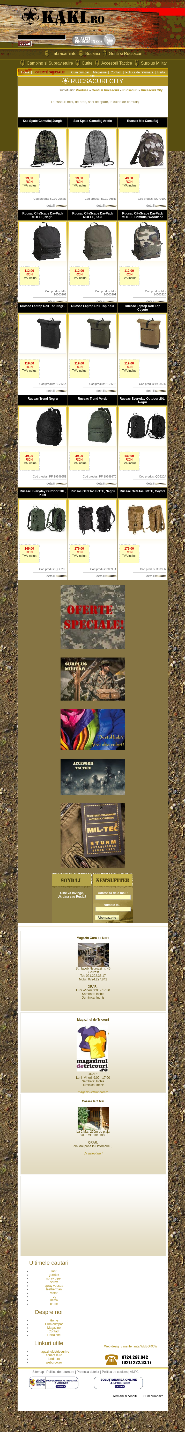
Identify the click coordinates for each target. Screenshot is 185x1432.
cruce (54, 1304)
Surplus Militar (154, 63)
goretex (54, 1275)
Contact (116, 72)
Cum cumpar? (153, 1396)
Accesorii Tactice (116, 63)
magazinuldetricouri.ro (54, 1351)
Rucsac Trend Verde (93, 398)
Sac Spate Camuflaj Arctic (92, 121)
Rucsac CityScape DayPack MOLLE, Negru (42, 215)
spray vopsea (54, 1286)
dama (54, 1300)
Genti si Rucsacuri (126, 53)
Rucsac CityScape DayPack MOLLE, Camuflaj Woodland (142, 215)
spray (54, 1282)
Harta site (54, 1335)
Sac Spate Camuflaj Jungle (42, 121)
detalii (56, 205)
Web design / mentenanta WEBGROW (131, 1346)
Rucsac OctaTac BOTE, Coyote (143, 491)
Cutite (87, 63)
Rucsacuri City (151, 90)
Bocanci (92, 53)
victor (54, 1293)
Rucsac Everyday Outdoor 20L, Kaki (42, 493)
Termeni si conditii (125, 1396)
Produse (82, 90)
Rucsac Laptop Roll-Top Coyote (142, 308)
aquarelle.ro (54, 1355)
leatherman (54, 1289)
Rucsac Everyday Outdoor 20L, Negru (142, 400)
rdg (54, 1296)
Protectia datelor (88, 1372)
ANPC (134, 1372)
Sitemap (38, 1372)
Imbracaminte (64, 53)
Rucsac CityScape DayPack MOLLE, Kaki (92, 215)
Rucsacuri (129, 90)
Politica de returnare (139, 72)
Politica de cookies (115, 1372)
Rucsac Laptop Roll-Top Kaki (92, 306)
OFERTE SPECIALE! (50, 72)
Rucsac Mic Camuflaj (142, 121)
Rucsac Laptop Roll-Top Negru (42, 306)
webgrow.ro (54, 1362)
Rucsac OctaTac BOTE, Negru (93, 491)
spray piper (54, 1278)
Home (25, 72)
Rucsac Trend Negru (43, 398)
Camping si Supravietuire (50, 63)
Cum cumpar (80, 72)
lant (53, 1271)
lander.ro (54, 1359)
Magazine (100, 72)
